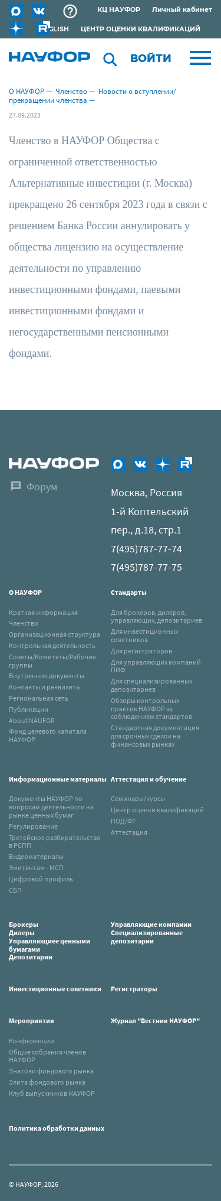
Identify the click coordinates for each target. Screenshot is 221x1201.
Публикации (28, 709)
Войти (150, 58)
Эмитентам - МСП (36, 867)
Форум (42, 486)
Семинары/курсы (138, 798)
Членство (71, 91)
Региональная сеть (38, 698)
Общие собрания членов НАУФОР (47, 1056)
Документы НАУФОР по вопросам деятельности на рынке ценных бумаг (51, 806)
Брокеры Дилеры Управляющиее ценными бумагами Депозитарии (49, 940)
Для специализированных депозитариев (151, 685)
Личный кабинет (182, 9)
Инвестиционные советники (55, 988)
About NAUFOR (32, 720)
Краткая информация (43, 612)
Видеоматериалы (36, 856)
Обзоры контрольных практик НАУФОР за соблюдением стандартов (151, 708)
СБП (15, 890)
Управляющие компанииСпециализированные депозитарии (151, 932)
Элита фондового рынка (47, 1082)
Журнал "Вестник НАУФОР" (155, 1020)
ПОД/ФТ (123, 820)
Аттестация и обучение (148, 778)
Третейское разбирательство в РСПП (55, 841)
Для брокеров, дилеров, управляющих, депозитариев (156, 616)
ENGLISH (54, 29)
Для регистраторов (141, 650)
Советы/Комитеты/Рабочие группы (52, 660)
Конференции (31, 1040)
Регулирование (33, 826)
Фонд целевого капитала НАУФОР (48, 735)
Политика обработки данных (56, 1128)
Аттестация (129, 832)
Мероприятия (31, 1020)
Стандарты (129, 592)
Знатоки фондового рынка (51, 1070)
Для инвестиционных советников (144, 635)
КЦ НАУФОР (118, 9)
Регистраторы (134, 988)
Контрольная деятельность (52, 645)
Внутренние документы (46, 675)
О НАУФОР (26, 91)
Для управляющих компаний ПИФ (156, 666)
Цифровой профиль (41, 878)
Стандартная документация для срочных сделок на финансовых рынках (155, 735)
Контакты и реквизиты (45, 686)
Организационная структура (54, 634)
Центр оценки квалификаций (157, 809)
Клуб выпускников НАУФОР (52, 1093)
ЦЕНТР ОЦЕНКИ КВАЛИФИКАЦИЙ (140, 29)
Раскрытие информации (70, 11)
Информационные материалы (58, 778)
